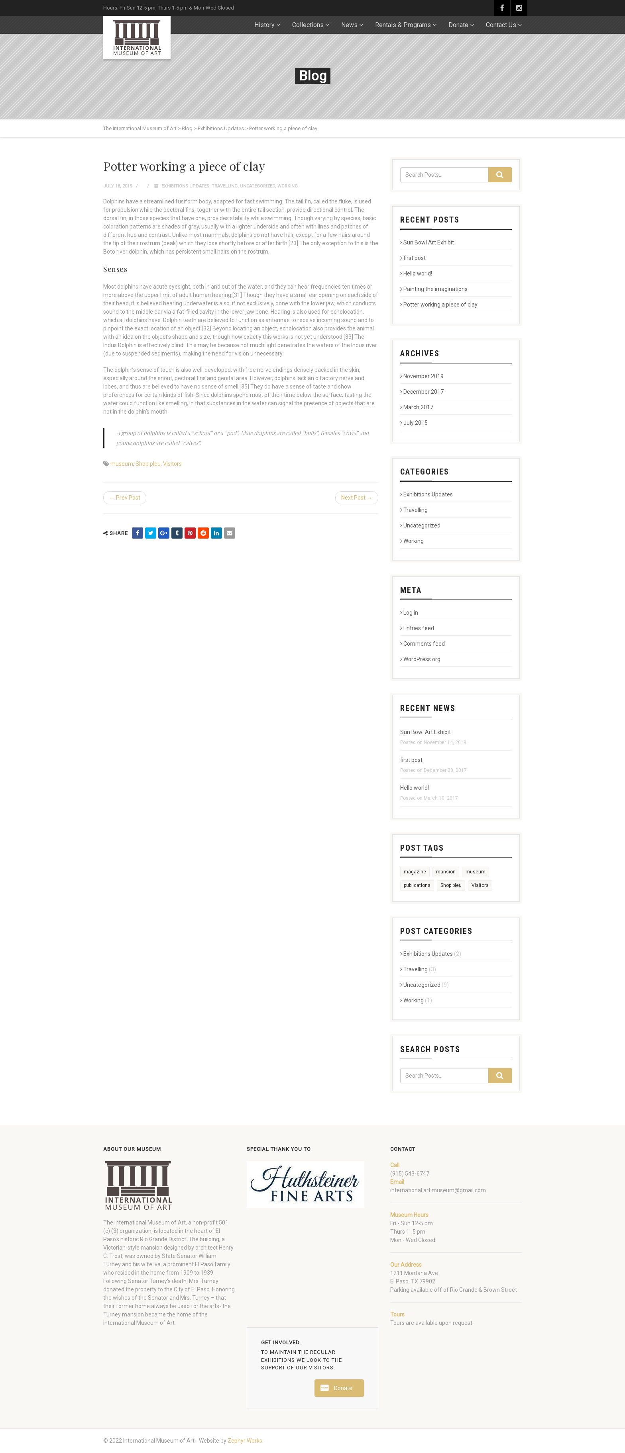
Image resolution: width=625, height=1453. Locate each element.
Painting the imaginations (434, 289)
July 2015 (414, 423)
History (264, 25)
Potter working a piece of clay (439, 304)
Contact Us (501, 25)
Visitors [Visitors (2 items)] (480, 885)
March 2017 (416, 407)
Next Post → (356, 497)
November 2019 (422, 376)
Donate (458, 25)
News (349, 25)
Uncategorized (257, 186)
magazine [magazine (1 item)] (415, 872)
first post (413, 258)
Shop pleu (148, 464)
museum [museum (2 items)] (475, 872)
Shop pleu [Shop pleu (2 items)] (451, 885)
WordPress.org (420, 659)
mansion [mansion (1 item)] (446, 872)
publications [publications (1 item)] (417, 885)
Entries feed (417, 628)
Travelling (225, 186)
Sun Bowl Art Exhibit (427, 242)
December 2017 (422, 392)
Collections (308, 25)
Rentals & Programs (403, 25)
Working (287, 186)
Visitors (172, 464)
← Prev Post (124, 497)
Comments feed (422, 644)
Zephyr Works (245, 1440)
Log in (409, 612)
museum (121, 464)
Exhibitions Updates (185, 186)
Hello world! (416, 273)
